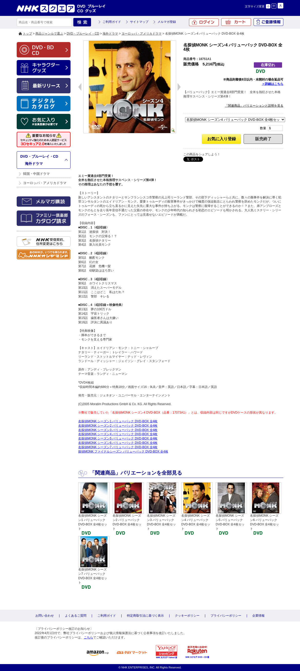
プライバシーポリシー (226, 615)
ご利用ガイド (112, 22)
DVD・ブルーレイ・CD (83, 33)
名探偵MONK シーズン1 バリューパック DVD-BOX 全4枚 (117, 421)
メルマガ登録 (166, 22)
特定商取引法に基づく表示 (145, 615)
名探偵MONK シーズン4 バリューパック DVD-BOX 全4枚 (117, 434)
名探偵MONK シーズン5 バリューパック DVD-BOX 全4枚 (117, 438)
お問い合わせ (44, 615)
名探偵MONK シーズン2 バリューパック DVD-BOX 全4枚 (117, 425)
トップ (27, 33)
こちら (88, 637)
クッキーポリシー (187, 615)
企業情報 (258, 615)
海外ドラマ (110, 33)
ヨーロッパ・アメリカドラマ (142, 33)
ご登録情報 (268, 22)
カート (236, 22)
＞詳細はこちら (272, 84)
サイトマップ (139, 22)
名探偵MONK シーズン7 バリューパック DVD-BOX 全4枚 (117, 447)
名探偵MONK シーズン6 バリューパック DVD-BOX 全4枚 (117, 443)
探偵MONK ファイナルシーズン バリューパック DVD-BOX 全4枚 (123, 451)
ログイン (204, 22)
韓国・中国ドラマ (36, 174)
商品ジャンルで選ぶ (49, 33)
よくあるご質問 (75, 615)
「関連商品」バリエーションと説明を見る (254, 105)
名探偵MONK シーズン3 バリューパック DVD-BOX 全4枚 (117, 430)
